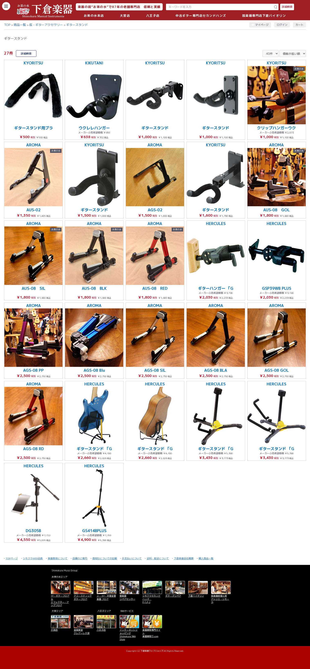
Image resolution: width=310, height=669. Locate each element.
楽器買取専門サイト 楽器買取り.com (151, 633)
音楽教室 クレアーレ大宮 (82, 631)
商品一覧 (20, 25)
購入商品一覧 (206, 558)
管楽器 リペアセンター (127, 597)
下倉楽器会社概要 (184, 558)
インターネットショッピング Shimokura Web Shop (129, 634)
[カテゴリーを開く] (6, 6)
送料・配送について (158, 558)
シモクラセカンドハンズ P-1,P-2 (151, 599)
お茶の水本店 (94, 15)
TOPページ (12, 558)
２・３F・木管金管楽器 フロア (106, 597)
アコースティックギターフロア (83, 597)
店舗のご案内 (80, 558)
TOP (7, 25)
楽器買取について (57, 558)
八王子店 (153, 15)
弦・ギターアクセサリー (46, 25)
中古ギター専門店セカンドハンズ (201, 15)
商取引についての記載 (104, 558)
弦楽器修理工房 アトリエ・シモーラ (220, 599)
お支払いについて (132, 558)
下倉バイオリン (196, 595)
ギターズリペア (173, 595)
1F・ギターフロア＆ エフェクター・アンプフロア (60, 600)
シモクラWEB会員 (33, 558)
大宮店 (125, 15)
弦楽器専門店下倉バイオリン (264, 15)
